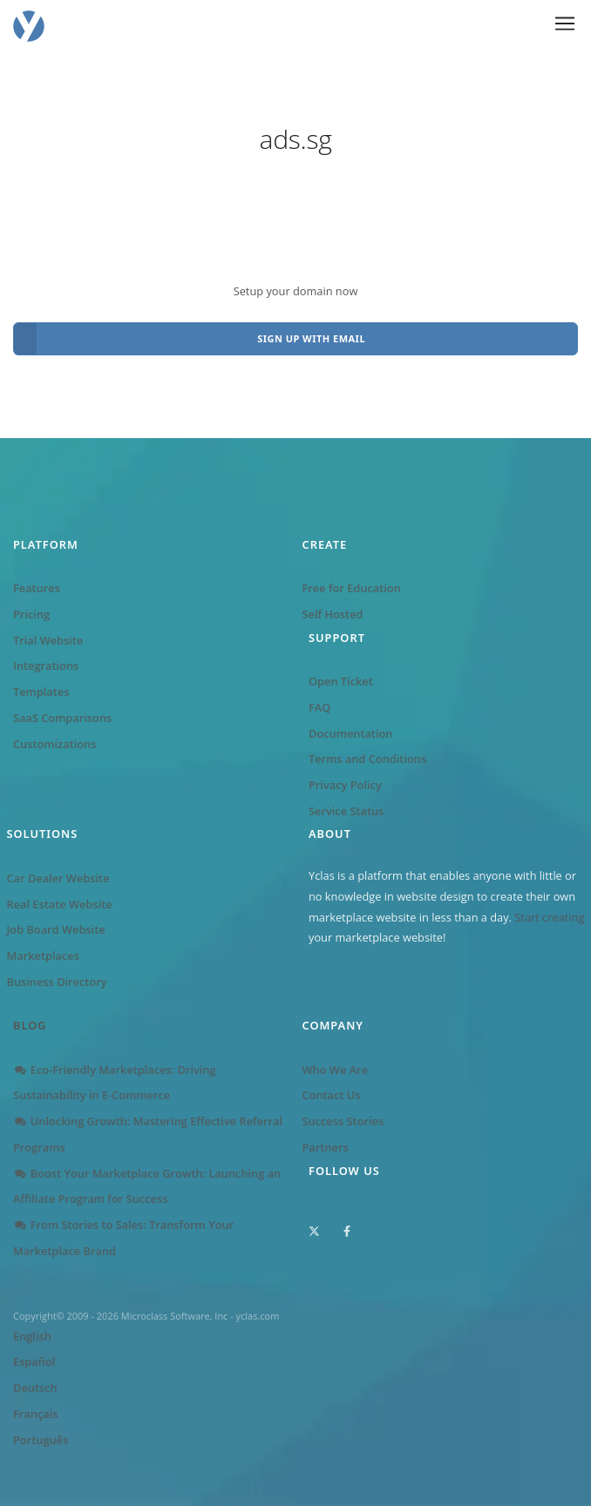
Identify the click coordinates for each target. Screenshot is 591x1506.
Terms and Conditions (367, 759)
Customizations (54, 744)
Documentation (350, 733)
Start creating (549, 917)
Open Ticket (341, 681)
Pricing (31, 614)
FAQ (319, 707)
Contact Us (331, 1095)
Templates (41, 691)
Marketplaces (43, 955)
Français (35, 1414)
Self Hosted (332, 614)
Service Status (346, 811)
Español (34, 1361)
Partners (325, 1147)
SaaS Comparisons (62, 718)
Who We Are (335, 1069)
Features (36, 588)
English (32, 1336)
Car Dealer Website (58, 878)
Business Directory (57, 981)
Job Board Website (56, 929)
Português (40, 1440)
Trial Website (48, 640)
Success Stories (343, 1121)
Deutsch (35, 1387)
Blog (30, 1025)
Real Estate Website (59, 904)
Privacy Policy (345, 785)
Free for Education (351, 588)
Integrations (45, 665)
